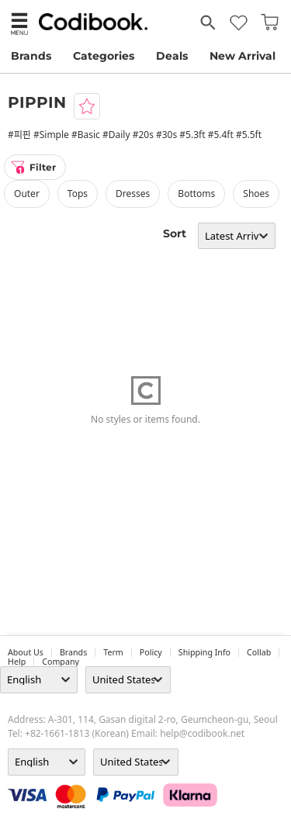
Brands (31, 56)
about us (25, 652)
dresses (133, 193)
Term (113, 652)
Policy (151, 652)
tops (78, 193)
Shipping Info (204, 652)
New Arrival (242, 56)
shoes (256, 193)
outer (27, 193)
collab (259, 652)
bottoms (196, 193)
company (60, 661)
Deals (172, 56)
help (17, 661)
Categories (103, 56)
